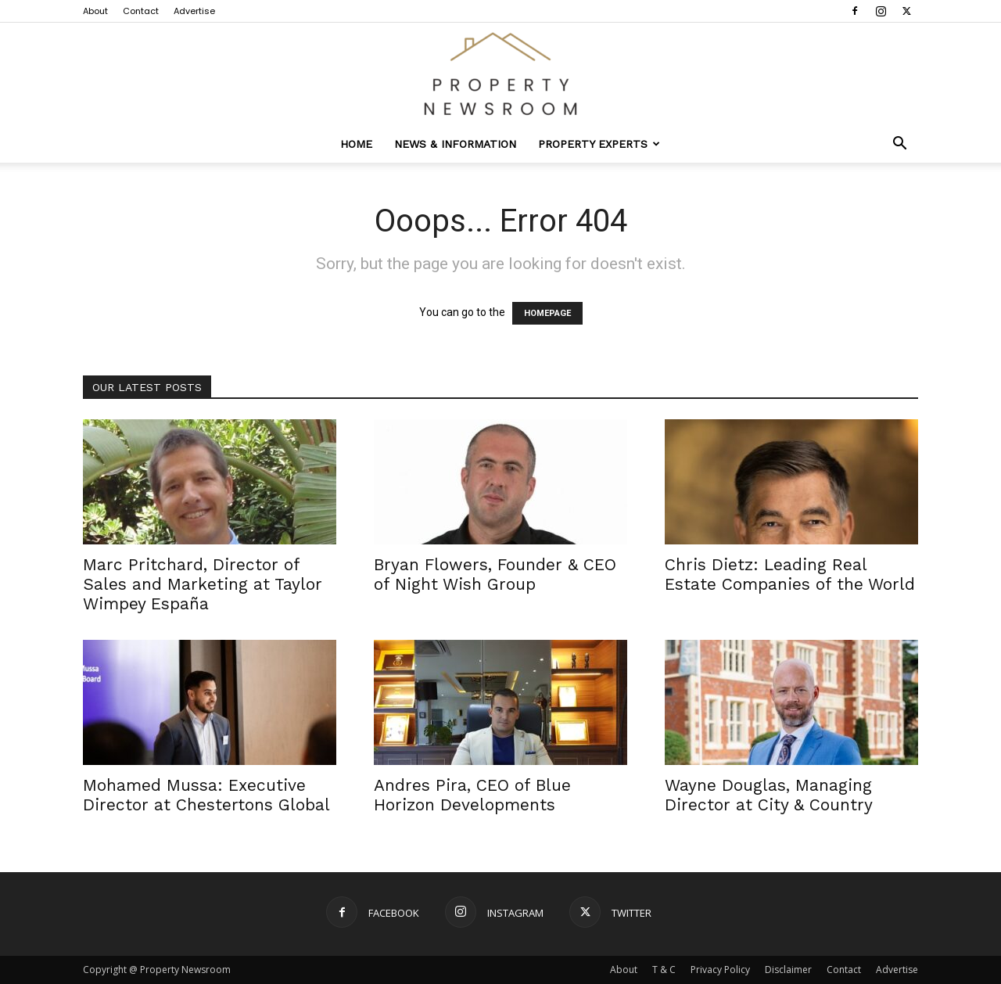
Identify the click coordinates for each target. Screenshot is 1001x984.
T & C (664, 969)
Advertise (194, 11)
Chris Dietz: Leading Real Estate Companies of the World (790, 574)
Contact (141, 11)
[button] (899, 145)
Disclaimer (788, 969)
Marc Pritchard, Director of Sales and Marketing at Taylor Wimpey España (202, 584)
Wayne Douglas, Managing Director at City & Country (769, 794)
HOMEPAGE (547, 313)
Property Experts (599, 144)
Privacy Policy (720, 969)
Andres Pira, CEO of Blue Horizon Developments (472, 794)
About (95, 11)
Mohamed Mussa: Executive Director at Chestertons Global (206, 794)
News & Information (455, 144)
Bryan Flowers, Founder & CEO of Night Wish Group (495, 574)
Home (356, 144)
